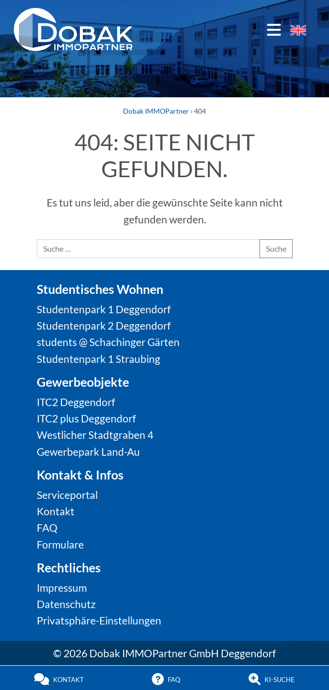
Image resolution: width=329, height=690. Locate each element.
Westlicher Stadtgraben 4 (95, 434)
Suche (276, 248)
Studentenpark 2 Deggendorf (104, 325)
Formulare (60, 544)
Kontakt (55, 511)
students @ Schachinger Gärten (108, 342)
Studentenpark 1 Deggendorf (104, 309)
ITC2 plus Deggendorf (86, 418)
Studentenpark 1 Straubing (98, 358)
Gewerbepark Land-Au (88, 451)
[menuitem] (298, 30)
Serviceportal (67, 494)
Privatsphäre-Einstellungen (99, 620)
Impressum (62, 587)
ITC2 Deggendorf (76, 402)
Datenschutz (66, 604)
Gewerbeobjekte (83, 381)
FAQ (47, 527)
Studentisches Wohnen (100, 288)
